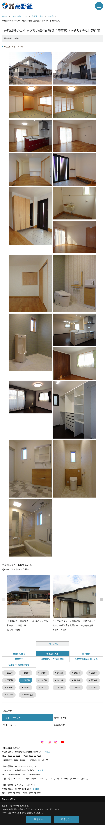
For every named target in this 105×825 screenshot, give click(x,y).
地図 (49, 753)
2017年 (62, 680)
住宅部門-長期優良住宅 (18, 665)
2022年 (62, 673)
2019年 (27, 680)
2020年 (10, 680)
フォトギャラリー (12, 718)
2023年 (45, 673)
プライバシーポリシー (36, 809)
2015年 (10, 688)
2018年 (45, 680)
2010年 (10, 696)
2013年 (45, 688)
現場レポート (60, 718)
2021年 (79, 673)
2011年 (79, 688)
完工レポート (9, 726)
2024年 (27, 673)
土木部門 (86, 654)
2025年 (10, 673)
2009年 (27, 696)
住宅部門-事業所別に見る (86, 659)
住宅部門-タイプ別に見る (52, 659)
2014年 (27, 688)
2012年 (62, 688)
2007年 (62, 696)
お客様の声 (59, 726)
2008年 (45, 696)
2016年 (79, 680)
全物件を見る (19, 654)
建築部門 (19, 659)
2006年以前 (81, 696)
